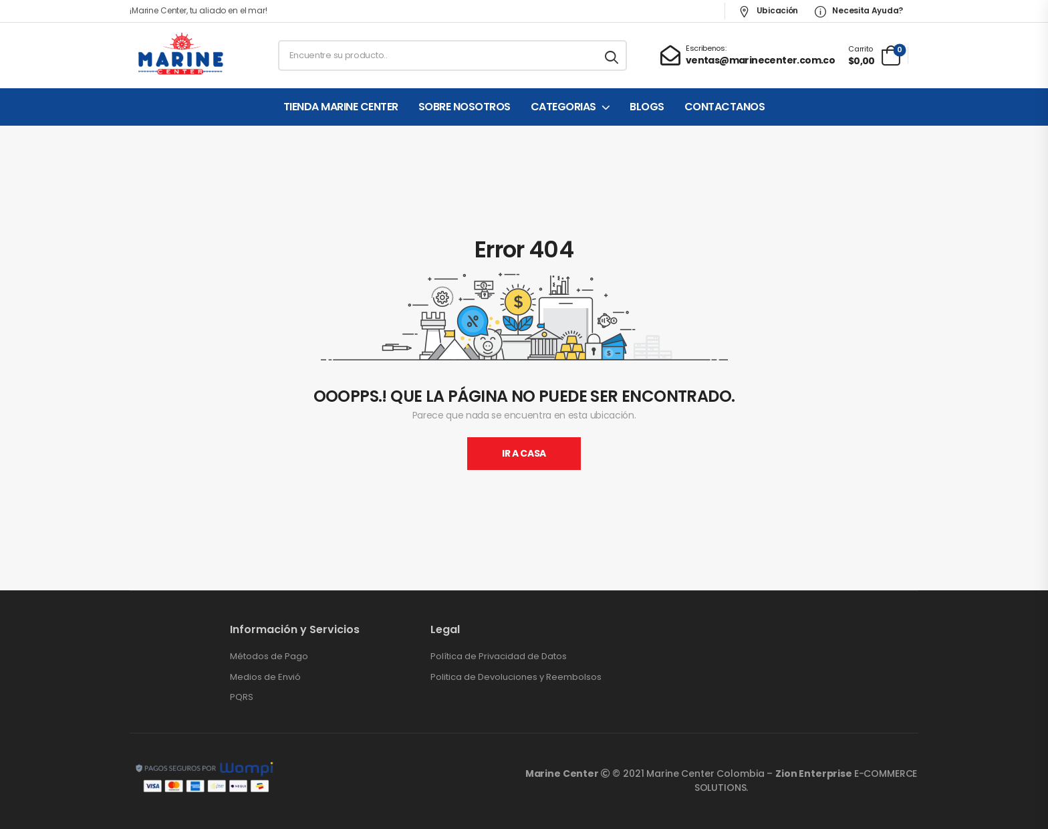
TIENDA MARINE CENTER (340, 107)
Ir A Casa (524, 453)
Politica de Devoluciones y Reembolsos (516, 677)
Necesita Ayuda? (859, 10)
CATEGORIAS (563, 107)
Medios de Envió (265, 677)
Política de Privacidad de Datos (498, 656)
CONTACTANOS (724, 107)
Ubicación (768, 10)
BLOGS (647, 107)
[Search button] (612, 55)
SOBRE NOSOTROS (464, 107)
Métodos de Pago (269, 656)
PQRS (241, 697)
